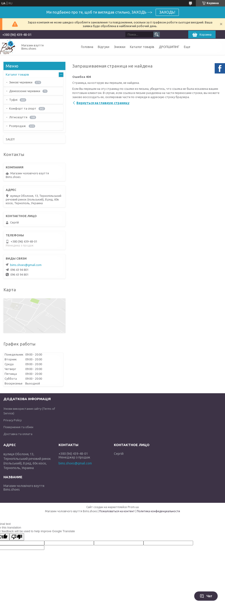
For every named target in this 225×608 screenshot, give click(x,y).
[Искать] (156, 34)
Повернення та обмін (18, 427)
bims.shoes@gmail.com (26, 264)
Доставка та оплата (17, 433)
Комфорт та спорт (22, 108)
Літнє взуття (18, 117)
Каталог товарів (142, 47)
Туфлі (13, 99)
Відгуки (103, 47)
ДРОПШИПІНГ (169, 47)
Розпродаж (17, 125)
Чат (206, 596)
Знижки (119, 47)
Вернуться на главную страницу (102, 103)
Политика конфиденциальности (158, 511)
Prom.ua (133, 507)
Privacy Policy (12, 420)
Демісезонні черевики (24, 91)
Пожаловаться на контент (117, 511)
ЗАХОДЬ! (167, 12)
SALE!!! (10, 139)
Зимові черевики (20, 82)
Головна (87, 47)
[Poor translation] (16, 537)
